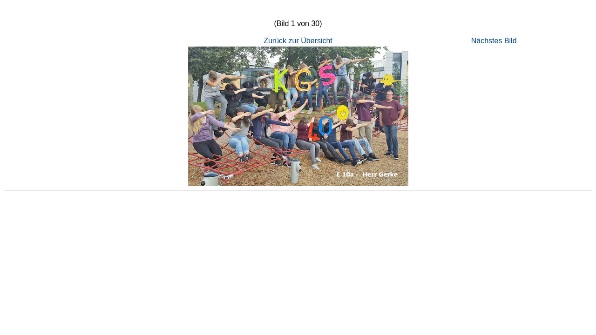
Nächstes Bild (494, 41)
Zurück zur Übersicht (298, 41)
